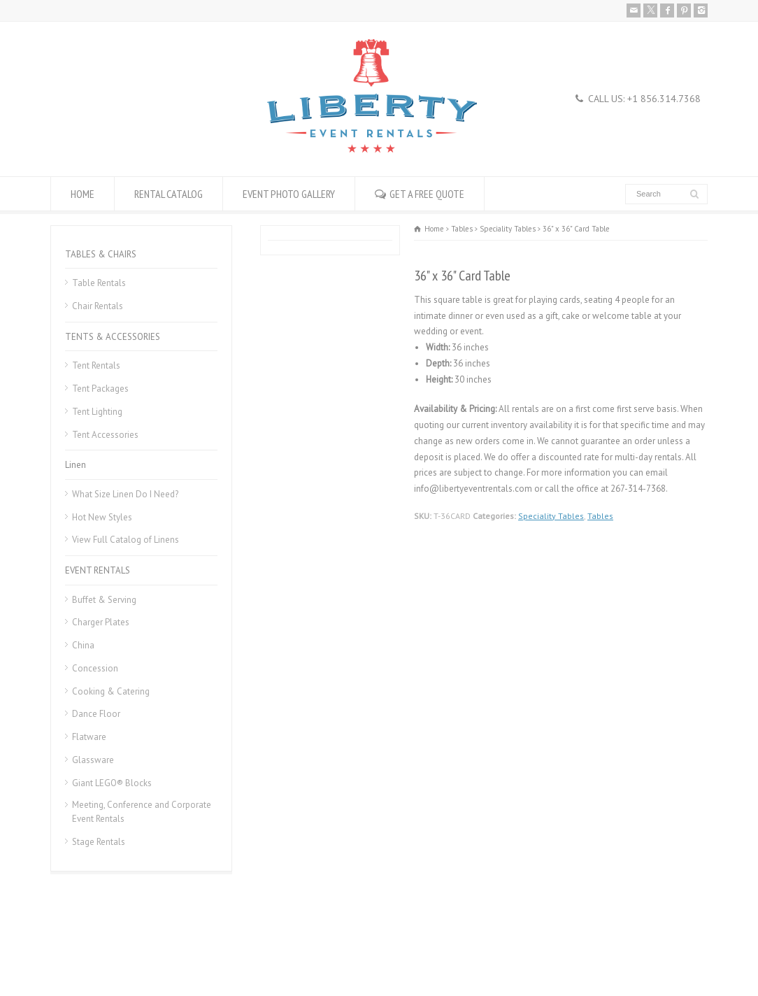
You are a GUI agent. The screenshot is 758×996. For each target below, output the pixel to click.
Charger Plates (100, 622)
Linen (75, 465)
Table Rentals (99, 283)
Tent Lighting (97, 412)
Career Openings (150, 951)
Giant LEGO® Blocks (112, 783)
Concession (95, 668)
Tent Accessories (105, 435)
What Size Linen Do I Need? (125, 494)
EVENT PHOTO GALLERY (289, 194)
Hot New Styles (102, 517)
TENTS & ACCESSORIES (112, 337)
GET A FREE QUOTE (426, 194)
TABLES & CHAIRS (100, 254)
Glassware (93, 760)
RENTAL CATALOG (168, 194)
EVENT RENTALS (97, 570)
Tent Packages (100, 388)
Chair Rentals (97, 306)
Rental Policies (78, 951)
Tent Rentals (96, 365)
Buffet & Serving (104, 600)
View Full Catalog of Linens (125, 540)
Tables (600, 516)
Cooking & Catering (111, 691)
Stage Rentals (98, 842)
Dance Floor (96, 714)
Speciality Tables (551, 516)
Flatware (89, 737)
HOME (82, 194)
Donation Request (228, 951)
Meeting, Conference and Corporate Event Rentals (141, 812)
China (83, 645)
